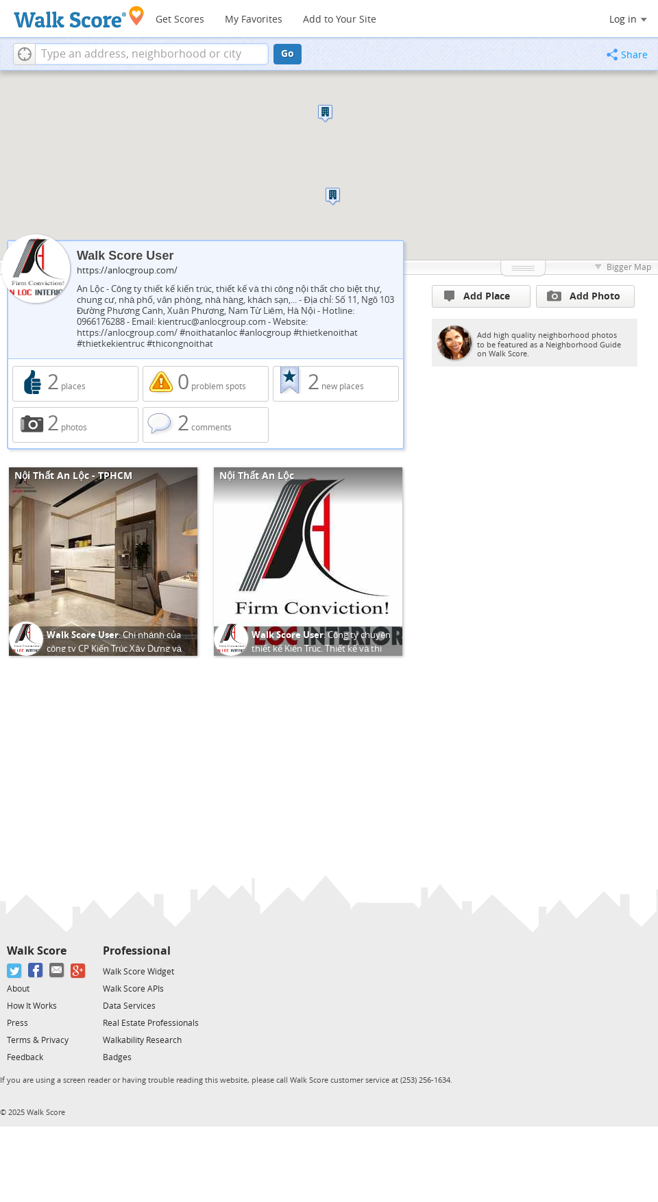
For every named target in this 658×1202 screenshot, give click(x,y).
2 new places (335, 384)
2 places (75, 384)
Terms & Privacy (38, 1040)
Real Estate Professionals (151, 1023)
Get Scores (180, 19)
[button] (24, 54)
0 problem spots (205, 384)
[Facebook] (36, 971)
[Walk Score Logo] (79, 16)
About (18, 989)
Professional (137, 950)
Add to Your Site (339, 19)
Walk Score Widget (138, 972)
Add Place (477, 296)
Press (17, 1023)
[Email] (57, 971)
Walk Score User (83, 635)
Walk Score (36, 950)
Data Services (129, 1006)
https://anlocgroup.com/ (127, 270)
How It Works (32, 1006)
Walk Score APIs (133, 989)
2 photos (75, 425)
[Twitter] (15, 971)
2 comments (205, 425)
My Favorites (253, 19)
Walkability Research (142, 1040)
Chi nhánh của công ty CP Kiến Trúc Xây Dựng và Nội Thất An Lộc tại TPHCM (114, 648)
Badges (117, 1057)
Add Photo (583, 296)
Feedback (25, 1057)
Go (287, 54)
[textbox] (152, 54)
